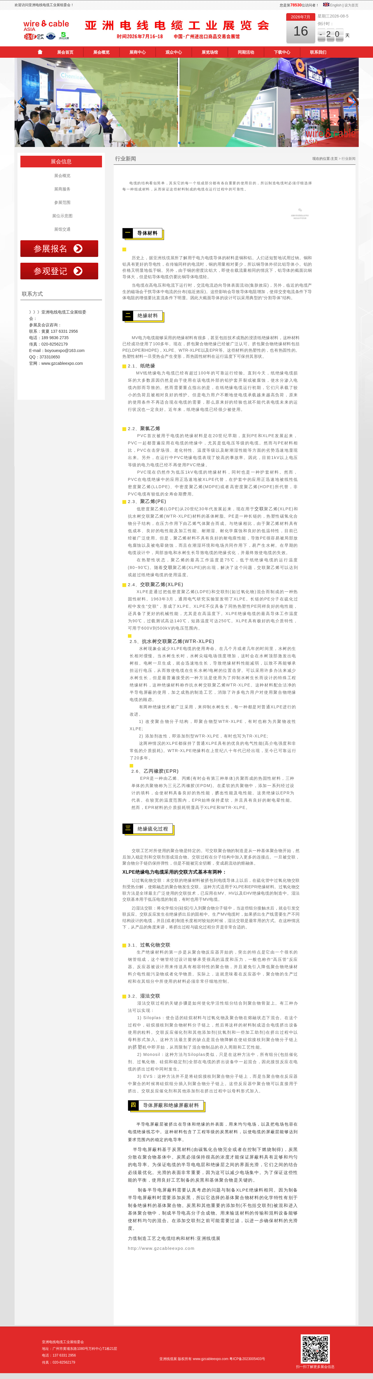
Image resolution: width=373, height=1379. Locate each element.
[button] (21, 102)
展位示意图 (61, 215)
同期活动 (246, 52)
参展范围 (61, 202)
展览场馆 (210, 52)
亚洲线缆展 (164, 257)
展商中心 (137, 52)
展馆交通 (61, 229)
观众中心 (174, 52)
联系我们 (318, 52)
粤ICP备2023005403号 (247, 1359)
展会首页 (65, 52)
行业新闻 (349, 159)
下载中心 (282, 52)
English (336, 5)
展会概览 (101, 52)
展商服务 (61, 189)
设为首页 (351, 5)
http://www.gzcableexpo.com (161, 1248)
